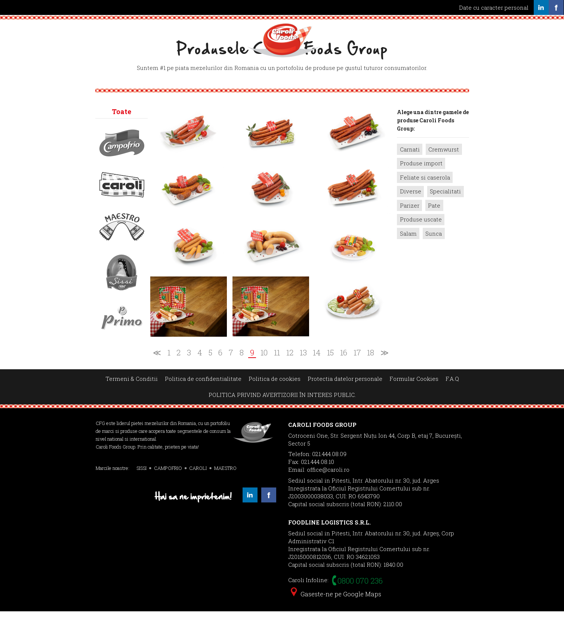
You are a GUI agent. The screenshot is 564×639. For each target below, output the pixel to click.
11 (277, 380)
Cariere (365, 28)
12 (289, 380)
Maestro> (121, 254)
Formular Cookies (413, 406)
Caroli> (121, 212)
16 (343, 380)
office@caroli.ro (328, 497)
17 (357, 380)
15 (330, 380)
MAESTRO (225, 495)
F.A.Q (452, 406)
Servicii (160, 28)
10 (264, 380)
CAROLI (198, 495)
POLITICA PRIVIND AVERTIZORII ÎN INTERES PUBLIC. (282, 422)
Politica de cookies (275, 406)
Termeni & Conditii (131, 406)
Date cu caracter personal (493, 7)
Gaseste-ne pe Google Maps (336, 621)
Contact (402, 28)
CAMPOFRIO (168, 495)
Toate (121, 138)
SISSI (141, 495)
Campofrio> (121, 170)
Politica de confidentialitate (203, 406)
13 (303, 380)
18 (370, 380)
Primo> (121, 345)
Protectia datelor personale (345, 406)
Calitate (198, 28)
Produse (236, 28)
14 (317, 380)
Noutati (329, 28)
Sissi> (121, 299)
